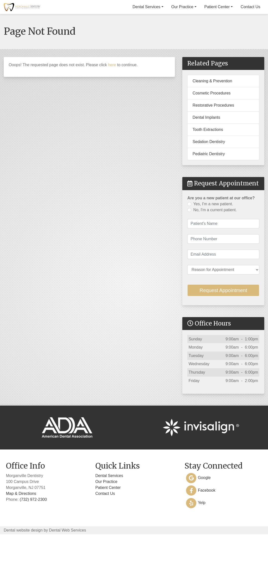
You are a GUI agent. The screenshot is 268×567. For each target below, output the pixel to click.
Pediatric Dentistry (208, 180)
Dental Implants (206, 144)
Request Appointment (223, 317)
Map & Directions (21, 520)
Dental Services (109, 502)
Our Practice (106, 508)
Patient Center (108, 514)
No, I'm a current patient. (215, 236)
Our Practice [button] (186, 33)
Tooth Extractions (207, 156)
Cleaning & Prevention (212, 107)
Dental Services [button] (150, 33)
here (112, 91)
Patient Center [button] (220, 33)
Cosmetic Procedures (211, 120)
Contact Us (254, 33)
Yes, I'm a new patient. (213, 230)
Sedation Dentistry (208, 168)
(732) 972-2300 (246, 6)
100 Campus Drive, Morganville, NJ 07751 (155, 6)
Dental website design (23, 557)
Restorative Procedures (213, 132)
